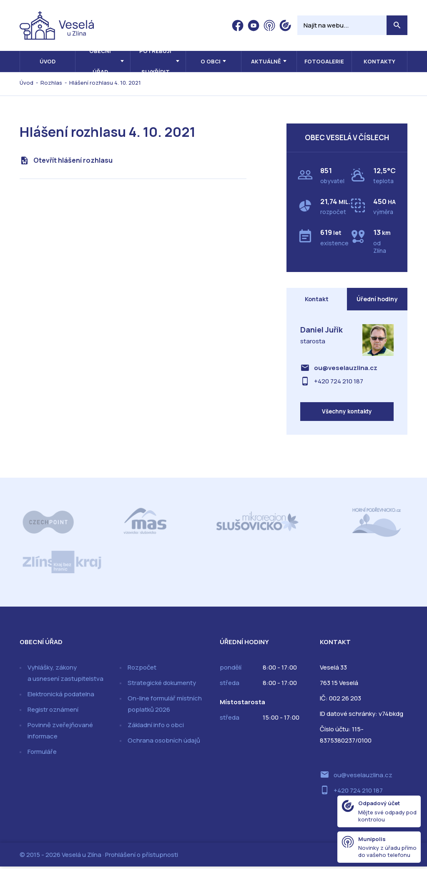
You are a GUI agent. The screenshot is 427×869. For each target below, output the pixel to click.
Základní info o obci (156, 727)
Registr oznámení (53, 712)
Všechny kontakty (347, 413)
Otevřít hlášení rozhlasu (73, 160)
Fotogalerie (324, 61)
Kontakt (316, 299)
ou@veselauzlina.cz (345, 369)
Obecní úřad (100, 61)
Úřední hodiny (377, 299)
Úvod (47, 61)
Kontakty (379, 61)
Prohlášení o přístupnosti (141, 857)
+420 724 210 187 (338, 382)
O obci (211, 61)
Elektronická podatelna (61, 696)
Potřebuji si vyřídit (155, 61)
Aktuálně (266, 61)
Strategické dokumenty (162, 685)
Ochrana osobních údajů (164, 742)
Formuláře (42, 754)
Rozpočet (142, 669)
